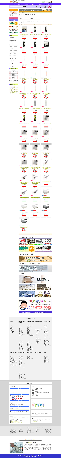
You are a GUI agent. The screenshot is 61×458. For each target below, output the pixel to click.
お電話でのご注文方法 (13, 432)
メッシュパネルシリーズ (22, 373)
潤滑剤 (28, 333)
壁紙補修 (28, 331)
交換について (37, 431)
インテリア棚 (20, 359)
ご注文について (12, 429)
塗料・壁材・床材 (29, 352)
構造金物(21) (11, 63)
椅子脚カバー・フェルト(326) (13, 58)
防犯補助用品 (37, 330)
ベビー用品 (37, 343)
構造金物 (45, 352)
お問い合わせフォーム (35, 421)
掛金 (19, 329)
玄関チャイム (29, 326)
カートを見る (47, 4)
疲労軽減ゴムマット (46, 340)
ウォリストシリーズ (21, 358)
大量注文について (47, 430)
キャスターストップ (13, 359)
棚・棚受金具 (20, 362)
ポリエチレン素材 (46, 344)
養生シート (45, 333)
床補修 (28, 329)
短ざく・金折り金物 (46, 359)
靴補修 (28, 332)
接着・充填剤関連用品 (38, 321)
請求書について (21, 430)
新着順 (51, 24)
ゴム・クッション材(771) (13, 53)
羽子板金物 (45, 360)
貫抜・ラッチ (20, 330)
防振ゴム (45, 342)
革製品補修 (28, 330)
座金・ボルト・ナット (47, 362)
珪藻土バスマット (29, 334)
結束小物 (45, 327)
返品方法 (37, 430)
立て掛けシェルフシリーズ (22, 378)
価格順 (48, 24)
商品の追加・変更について (48, 429)
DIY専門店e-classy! (12, 86)
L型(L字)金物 (12, 331)
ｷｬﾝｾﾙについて (38, 429)
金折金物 (11, 329)
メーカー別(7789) (12, 66)
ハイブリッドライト (38, 331)
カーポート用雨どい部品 (22, 334)
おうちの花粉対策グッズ (30, 335)
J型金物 (11, 326)
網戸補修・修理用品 (30, 349)
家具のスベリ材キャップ (13, 361)
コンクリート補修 (29, 328)
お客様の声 (33, 4)
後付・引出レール (21, 364)
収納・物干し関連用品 (21, 352)
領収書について (21, 431)
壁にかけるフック (21, 356)
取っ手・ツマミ (21, 332)
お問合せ (40, 4)
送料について (12, 433)
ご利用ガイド (27, 4)
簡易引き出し (20, 360)
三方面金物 (11, 327)
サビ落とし (28, 327)
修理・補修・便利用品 (30, 321)
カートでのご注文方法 (13, 430)
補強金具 (20, 347)
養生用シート (37, 332)
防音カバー (45, 331)
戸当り (20, 328)
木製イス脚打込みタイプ (13, 365)
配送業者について (29, 429)
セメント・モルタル (38, 352)
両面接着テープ (46, 332)
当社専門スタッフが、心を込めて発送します (16, 422)
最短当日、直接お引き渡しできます (15, 421)
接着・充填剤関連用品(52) (13, 40)
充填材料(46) (21, 18)
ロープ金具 (20, 346)
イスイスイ (11, 357)
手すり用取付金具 (38, 340)
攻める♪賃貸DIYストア (13, 93)
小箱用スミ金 (20, 345)
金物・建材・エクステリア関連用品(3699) (13, 46)
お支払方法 (20, 429)
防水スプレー (29, 345)
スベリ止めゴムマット (47, 341)
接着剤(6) (32, 18)
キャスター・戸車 (21, 349)
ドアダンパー (20, 327)
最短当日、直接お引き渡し (30, 432)
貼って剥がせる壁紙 (30, 358)
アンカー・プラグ (21, 343)
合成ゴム (45, 347)
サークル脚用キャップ (13, 360)
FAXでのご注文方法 (12, 431)
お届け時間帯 (29, 430)
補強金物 (11, 321)
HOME (19, 12)
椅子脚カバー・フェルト (13, 352)
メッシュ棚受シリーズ (22, 374)
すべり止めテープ (46, 330)
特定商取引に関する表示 (34, 455)
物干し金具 (20, 372)
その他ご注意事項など (48, 432)
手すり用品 (37, 341)
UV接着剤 (28, 342)
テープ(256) (11, 48)
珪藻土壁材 (28, 357)
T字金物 (11, 330)
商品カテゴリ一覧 (20, 4)
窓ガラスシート (29, 343)
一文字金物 (11, 332)
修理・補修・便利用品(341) (13, 55)
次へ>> (36, 24)
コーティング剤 (29, 346)
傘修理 (28, 344)
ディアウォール (21, 357)
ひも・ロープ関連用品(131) (13, 44)
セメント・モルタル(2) (12, 61)
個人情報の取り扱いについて (26, 455)
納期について (29, 431)
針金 (19, 344)
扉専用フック (20, 365)
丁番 (19, 333)
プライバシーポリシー (40, 455)
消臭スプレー (29, 347)
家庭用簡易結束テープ (30, 348)
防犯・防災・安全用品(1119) (13, 50)
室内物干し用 (20, 375)
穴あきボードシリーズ (22, 377)
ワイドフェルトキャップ (13, 364)
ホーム (14, 4)
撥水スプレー (20, 331)
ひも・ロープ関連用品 (47, 321)
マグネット (20, 335)
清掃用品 (28, 350)
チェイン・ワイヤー (21, 348)
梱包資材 (45, 326)
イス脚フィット (12, 358)
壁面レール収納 (21, 361)
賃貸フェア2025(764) (12, 37)
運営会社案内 (20, 455)
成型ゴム (45, 343)
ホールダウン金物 (46, 361)
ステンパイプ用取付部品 (22, 363)
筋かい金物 (45, 357)
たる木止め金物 (46, 356)
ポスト (20, 336)
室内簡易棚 (20, 376)
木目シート (37, 333)
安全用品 (37, 342)
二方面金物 (11, 328)
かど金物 (45, 358)
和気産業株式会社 (30, 442)
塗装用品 (28, 356)
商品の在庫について (47, 431)
